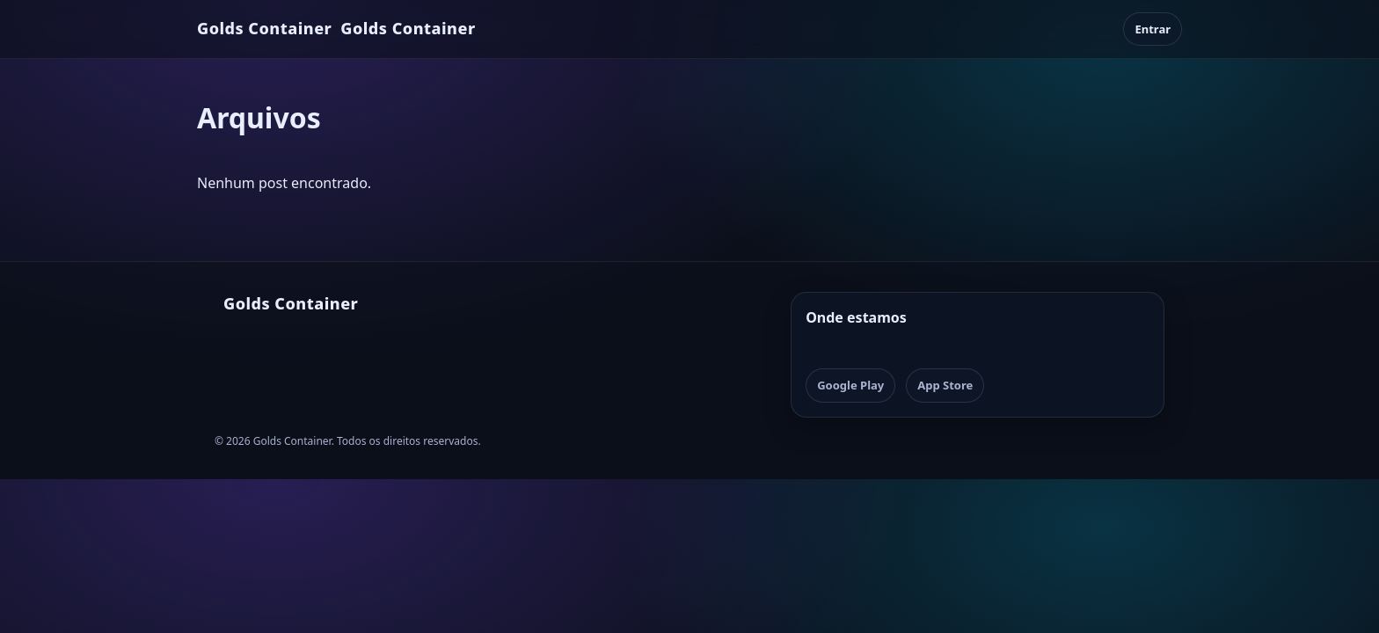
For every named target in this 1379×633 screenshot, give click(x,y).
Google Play (850, 385)
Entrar (1153, 29)
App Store (945, 385)
